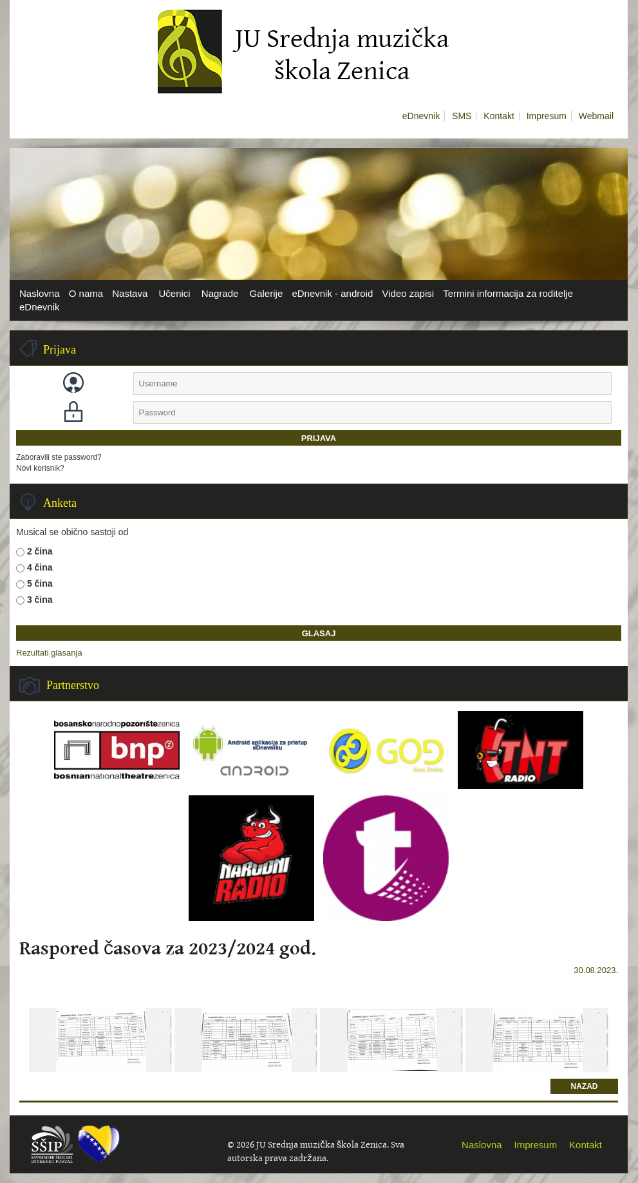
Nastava (129, 293)
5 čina (40, 583)
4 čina (40, 567)
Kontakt (498, 116)
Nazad (584, 1086)
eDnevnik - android (332, 293)
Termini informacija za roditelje (508, 293)
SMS (461, 116)
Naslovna (39, 293)
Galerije (266, 293)
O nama (86, 293)
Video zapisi (408, 293)
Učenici (174, 293)
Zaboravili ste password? (59, 457)
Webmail (596, 116)
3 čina (40, 599)
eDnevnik (421, 116)
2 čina (40, 551)
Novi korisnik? (40, 468)
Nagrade (220, 293)
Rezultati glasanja (49, 653)
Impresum (547, 116)
